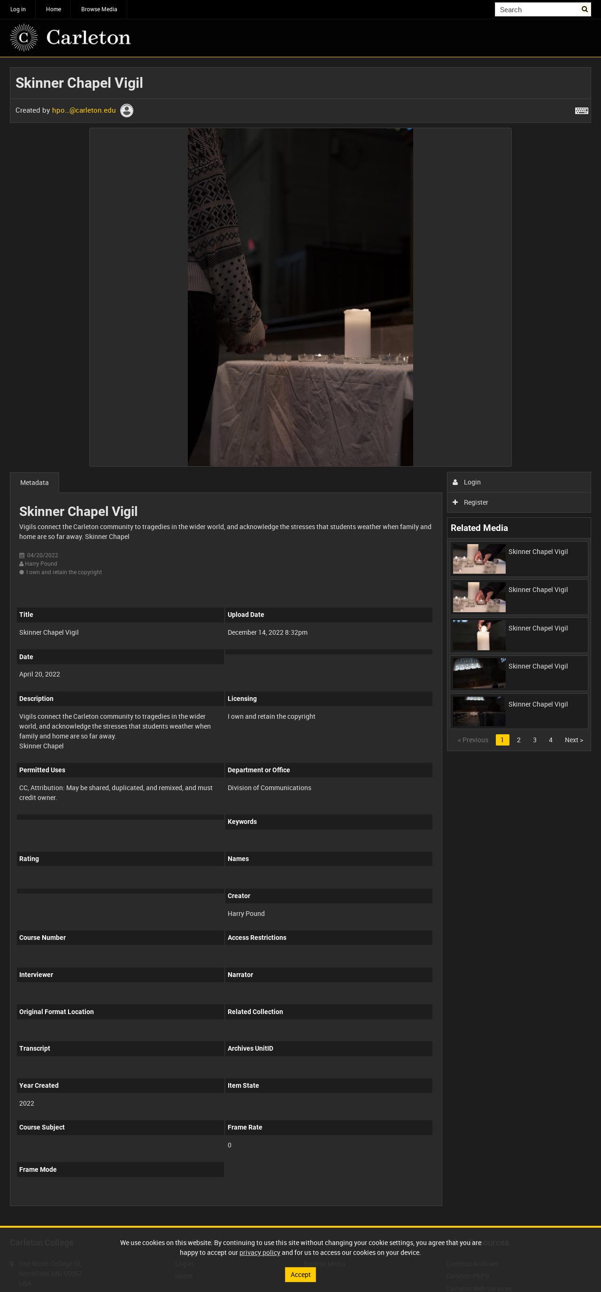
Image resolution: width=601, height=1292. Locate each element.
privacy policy (259, 1252)
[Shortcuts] (581, 109)
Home (53, 9)
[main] (300, 641)
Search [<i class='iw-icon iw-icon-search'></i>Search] (586, 8)
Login (467, 481)
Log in (18, 9)
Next (574, 739)
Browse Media (99, 9)
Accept (301, 1274)
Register (471, 502)
